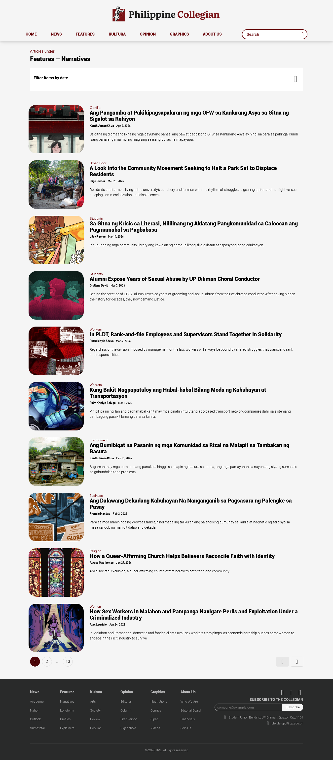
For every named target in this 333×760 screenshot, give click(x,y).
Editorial (126, 701)
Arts (93, 701)
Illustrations (158, 701)
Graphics (179, 34)
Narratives (67, 701)
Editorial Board (191, 710)
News (56, 34)
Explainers (67, 728)
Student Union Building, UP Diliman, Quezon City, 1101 (263, 717)
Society (95, 710)
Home (31, 34)
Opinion (148, 34)
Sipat (154, 719)
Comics (155, 710)
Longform (67, 710)
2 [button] (47, 661)
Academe (37, 701)
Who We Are (189, 701)
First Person (128, 719)
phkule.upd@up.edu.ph (285, 723)
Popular (95, 728)
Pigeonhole (128, 728)
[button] (282, 662)
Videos (155, 728)
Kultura (117, 34)
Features (85, 34)
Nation (34, 710)
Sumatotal (37, 728)
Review (95, 719)
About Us (212, 34)
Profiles (65, 719)
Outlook (35, 719)
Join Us (186, 728)
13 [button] (68, 661)
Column (125, 710)
